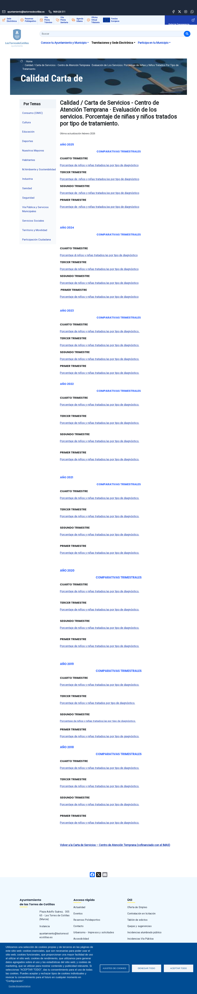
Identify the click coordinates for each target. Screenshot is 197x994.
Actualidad (79, 907)
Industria (27, 178)
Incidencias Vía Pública (140, 938)
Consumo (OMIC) (32, 112)
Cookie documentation (20, 986)
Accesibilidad (81, 938)
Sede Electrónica (12, 20)
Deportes (27, 141)
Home (29, 61)
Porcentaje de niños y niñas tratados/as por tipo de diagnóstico (99, 165)
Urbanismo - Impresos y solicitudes (93, 932)
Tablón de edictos (137, 919)
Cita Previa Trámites (48, 20)
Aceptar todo (178, 968)
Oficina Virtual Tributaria (95, 20)
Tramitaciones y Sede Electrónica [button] (112, 42)
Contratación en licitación (141, 913)
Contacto (78, 926)
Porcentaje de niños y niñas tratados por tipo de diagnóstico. (97, 703)
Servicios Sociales (33, 220)
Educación (28, 131)
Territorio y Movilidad (34, 230)
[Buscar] (187, 34)
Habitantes (28, 160)
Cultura (26, 122)
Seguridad (28, 197)
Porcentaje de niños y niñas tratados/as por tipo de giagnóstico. (99, 736)
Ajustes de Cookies (114, 968)
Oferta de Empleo (137, 907)
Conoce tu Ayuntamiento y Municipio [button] (64, 42)
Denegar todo (146, 968)
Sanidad (27, 188)
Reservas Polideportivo (30, 20)
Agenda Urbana (79, 20)
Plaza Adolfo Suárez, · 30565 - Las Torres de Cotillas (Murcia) (54, 915)
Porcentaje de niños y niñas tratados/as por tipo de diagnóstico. (100, 331)
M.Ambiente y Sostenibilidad (39, 169)
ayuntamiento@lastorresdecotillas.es (53, 935)
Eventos (78, 913)
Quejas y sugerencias (139, 926)
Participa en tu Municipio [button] (153, 42)
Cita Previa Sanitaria (64, 20)
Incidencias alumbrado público (144, 932)
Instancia (44, 926)
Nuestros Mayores (33, 150)
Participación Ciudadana (36, 239)
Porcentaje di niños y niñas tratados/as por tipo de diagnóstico (99, 255)
